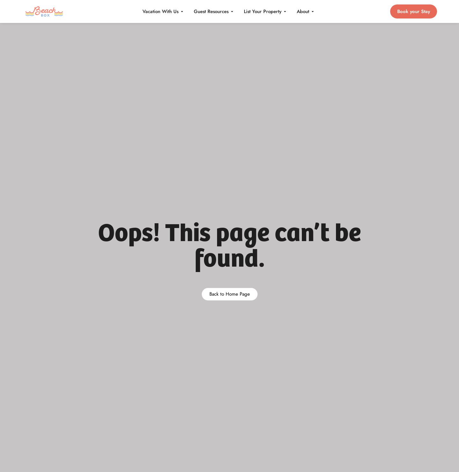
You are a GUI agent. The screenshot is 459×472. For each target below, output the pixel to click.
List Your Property (265, 11)
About (305, 11)
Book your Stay (413, 11)
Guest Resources (214, 11)
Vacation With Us (163, 11)
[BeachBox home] (44, 11)
